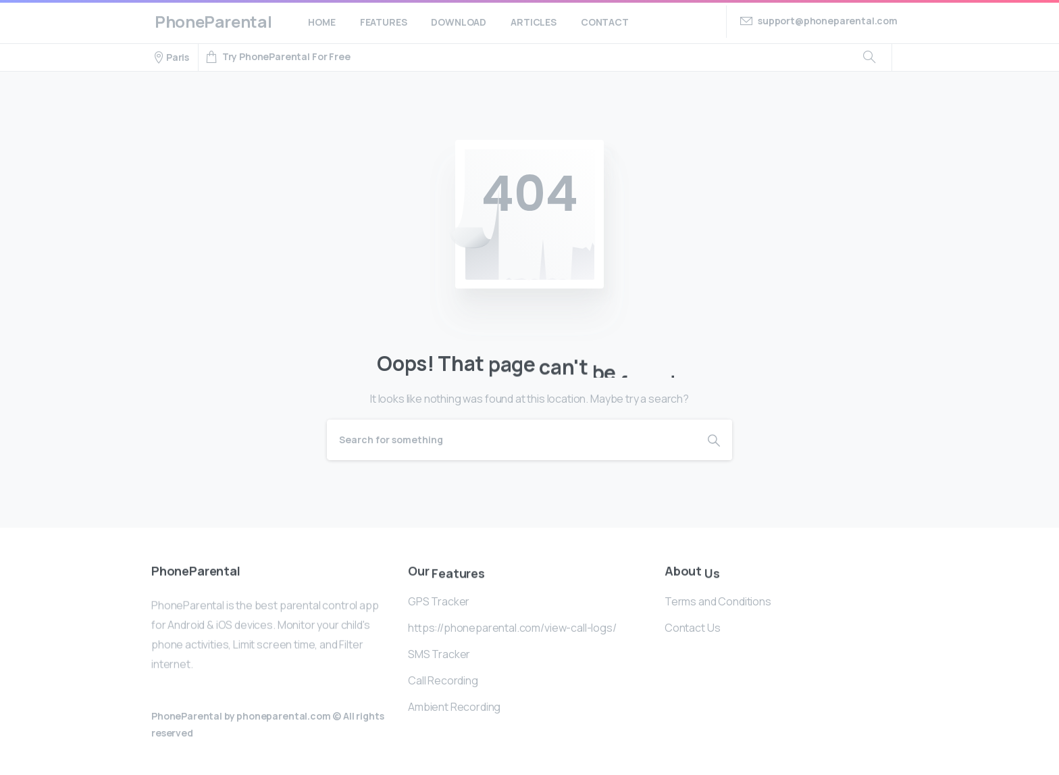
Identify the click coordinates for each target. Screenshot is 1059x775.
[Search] (511, 440)
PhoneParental (213, 21)
